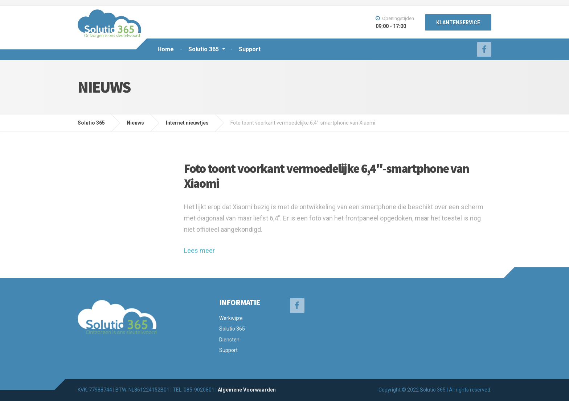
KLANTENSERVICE (458, 22)
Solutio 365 (203, 49)
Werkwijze (231, 318)
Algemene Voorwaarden (247, 390)
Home (165, 49)
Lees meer (199, 250)
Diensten (229, 340)
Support (250, 49)
